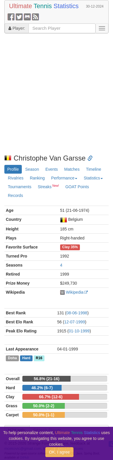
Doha (12, 358)
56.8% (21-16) (47, 378)
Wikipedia (75, 292)
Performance (64, 178)
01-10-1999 (79, 331)
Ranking (37, 178)
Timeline (93, 169)
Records (15, 195)
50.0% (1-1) (43, 415)
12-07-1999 (74, 322)
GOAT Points (77, 186)
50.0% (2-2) (43, 405)
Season (32, 169)
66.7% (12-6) (50, 396)
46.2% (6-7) (42, 387)
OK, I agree (59, 452)
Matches (72, 169)
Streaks (48, 186)
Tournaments (19, 186)
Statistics (93, 178)
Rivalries (16, 178)
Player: (16, 28)
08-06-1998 (77, 313)
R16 (39, 358)
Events (51, 169)
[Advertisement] (54, 94)
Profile (13, 169)
